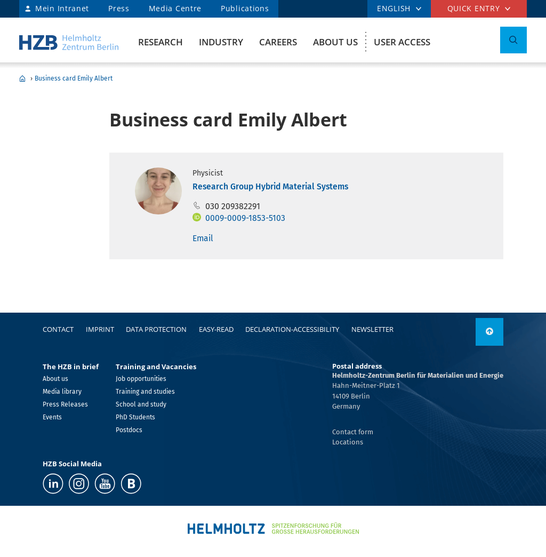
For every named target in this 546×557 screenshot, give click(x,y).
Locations (347, 442)
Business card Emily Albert (74, 78)
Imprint (100, 329)
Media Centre (175, 8)
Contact (58, 329)
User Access (402, 42)
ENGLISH (394, 8)
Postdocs (129, 430)
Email (202, 238)
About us (335, 42)
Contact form (352, 432)
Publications (245, 8)
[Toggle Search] (513, 40)
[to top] (489, 332)
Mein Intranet (62, 8)
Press (119, 8)
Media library (62, 391)
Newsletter (372, 329)
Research (160, 42)
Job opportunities (141, 379)
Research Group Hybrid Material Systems (270, 186)
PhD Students (135, 417)
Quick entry (473, 8)
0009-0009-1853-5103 (245, 218)
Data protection (156, 329)
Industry (221, 42)
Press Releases (65, 404)
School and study (141, 404)
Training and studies (145, 391)
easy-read (216, 329)
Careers (278, 42)
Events (52, 417)
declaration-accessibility (292, 329)
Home (22, 78)
